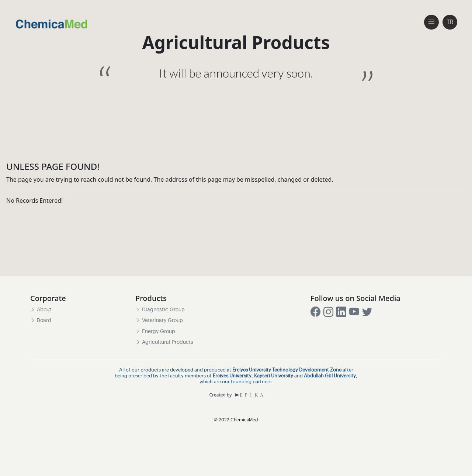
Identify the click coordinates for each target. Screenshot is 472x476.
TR (450, 22)
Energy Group (155, 331)
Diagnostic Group (160, 309)
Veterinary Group (159, 320)
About (40, 309)
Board (40, 320)
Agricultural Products (164, 342)
